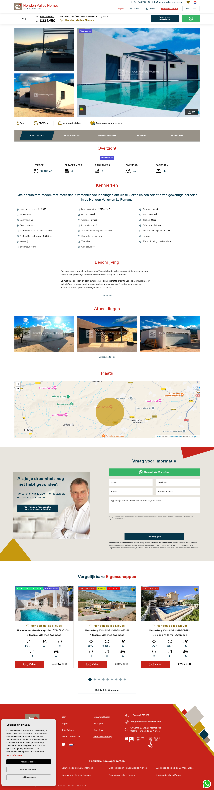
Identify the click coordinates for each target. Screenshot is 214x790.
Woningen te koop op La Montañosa (175, 767)
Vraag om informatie (164, 18)
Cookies (70, 785)
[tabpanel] (44, 627)
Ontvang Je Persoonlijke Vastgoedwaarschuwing (37, 508)
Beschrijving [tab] (72, 135)
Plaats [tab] (142, 135)
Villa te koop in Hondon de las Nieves (128, 767)
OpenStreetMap (176, 436)
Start (64, 717)
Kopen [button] (121, 8)
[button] (19, 123)
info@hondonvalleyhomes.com (167, 2)
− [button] (18, 389)
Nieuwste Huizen (101, 717)
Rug (23, 18)
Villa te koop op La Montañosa (77, 767)
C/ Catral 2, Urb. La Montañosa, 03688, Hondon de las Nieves (146, 729)
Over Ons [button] (98, 730)
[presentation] (124, 527)
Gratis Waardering (102, 736)
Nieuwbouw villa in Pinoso (122, 775)
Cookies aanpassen (28, 769)
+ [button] (18, 384)
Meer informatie (14, 755)
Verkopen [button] (134, 8)
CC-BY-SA (195, 436)
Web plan (81, 785)
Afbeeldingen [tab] (107, 135)
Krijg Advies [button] (150, 8)
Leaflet (158, 436)
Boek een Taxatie (169, 8)
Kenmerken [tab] (37, 135)
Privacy (61, 785)
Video (29, 664)
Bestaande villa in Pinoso (168, 775)
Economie (177, 135)
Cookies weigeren (28, 777)
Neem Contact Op (71, 736)
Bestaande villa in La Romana (76, 775)
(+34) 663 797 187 (140, 2)
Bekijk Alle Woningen (107, 690)
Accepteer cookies (28, 761)
